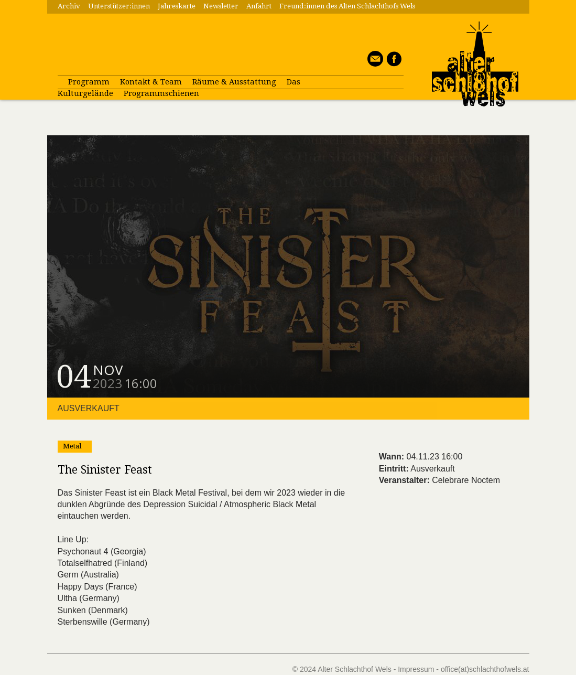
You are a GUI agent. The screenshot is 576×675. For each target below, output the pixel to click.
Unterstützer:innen (119, 6)
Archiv (69, 6)
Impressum (416, 669)
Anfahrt (258, 6)
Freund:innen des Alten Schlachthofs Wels (347, 6)
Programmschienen (161, 93)
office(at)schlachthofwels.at (485, 669)
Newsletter (220, 6)
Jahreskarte (176, 6)
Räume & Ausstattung (234, 82)
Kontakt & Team (151, 82)
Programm (89, 82)
